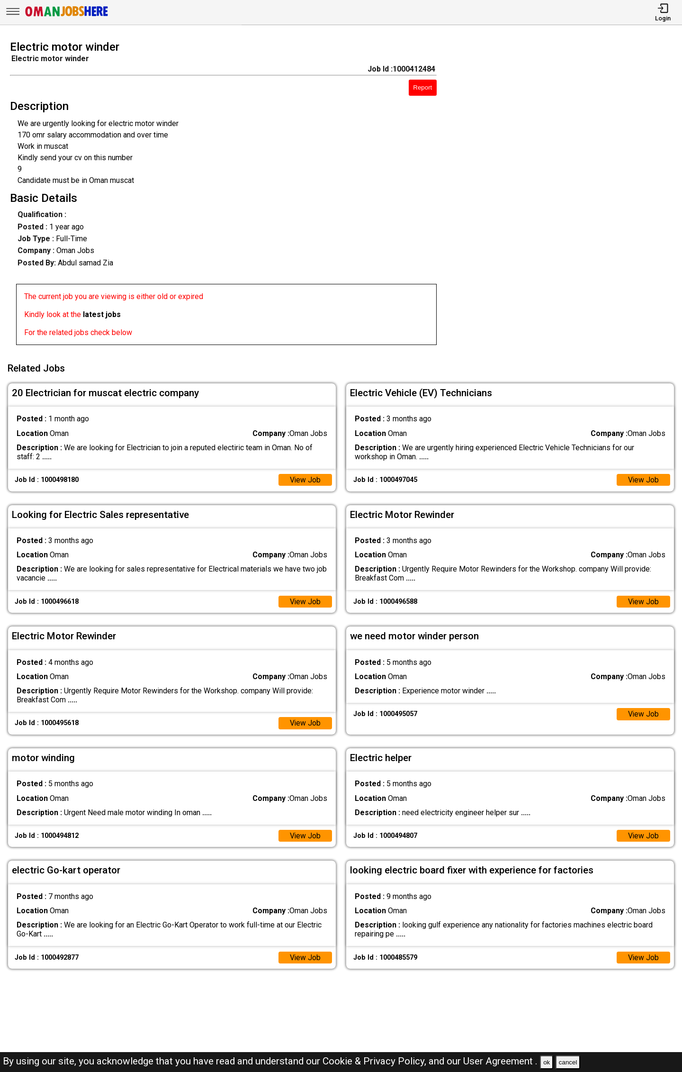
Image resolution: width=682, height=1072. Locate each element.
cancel (568, 1062)
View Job (305, 478)
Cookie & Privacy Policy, (376, 1061)
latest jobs (102, 314)
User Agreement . (500, 1061)
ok (546, 1062)
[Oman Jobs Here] (66, 16)
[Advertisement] (568, 195)
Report (422, 87)
